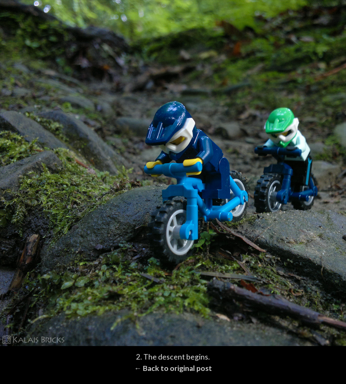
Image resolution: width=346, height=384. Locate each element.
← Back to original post (173, 368)
